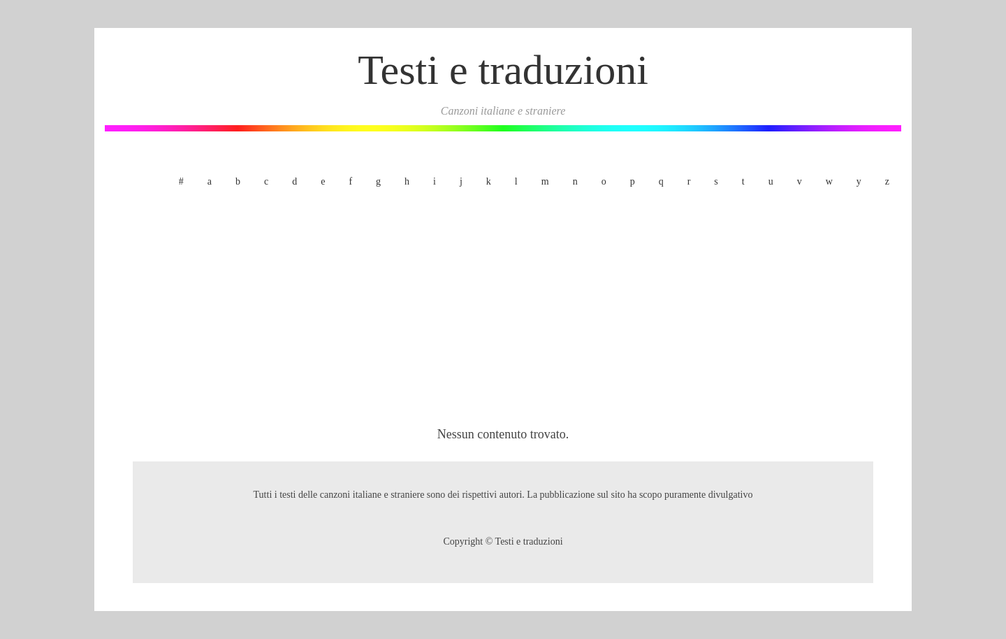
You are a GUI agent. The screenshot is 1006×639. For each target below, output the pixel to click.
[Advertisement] (503, 310)
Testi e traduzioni (503, 70)
